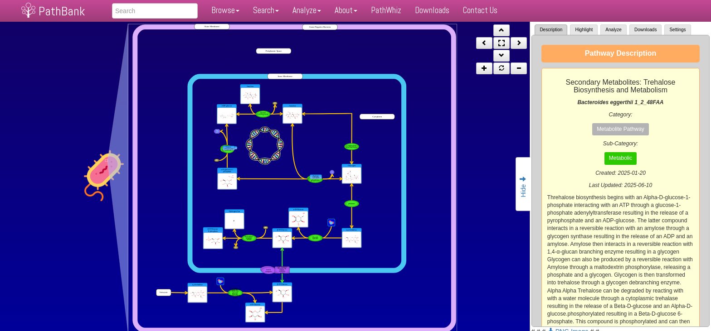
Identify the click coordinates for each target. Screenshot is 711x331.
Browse (225, 10)
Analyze (306, 10)
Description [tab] (551, 29)
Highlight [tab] (584, 29)
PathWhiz (386, 10)
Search (266, 10)
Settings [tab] (677, 29)
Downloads (432, 10)
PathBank (62, 11)
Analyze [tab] (613, 29)
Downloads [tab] (645, 29)
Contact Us (480, 10)
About (346, 10)
